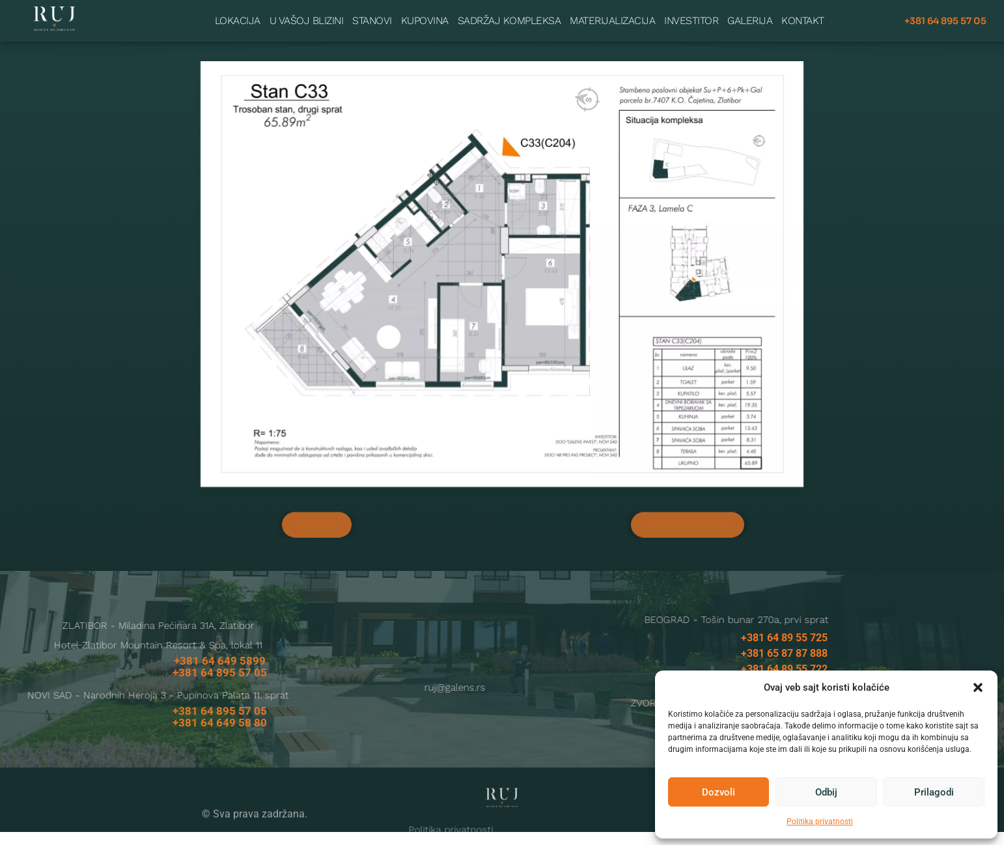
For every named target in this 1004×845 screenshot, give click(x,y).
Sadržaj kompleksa (509, 19)
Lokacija (237, 19)
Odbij (826, 792)
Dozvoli (718, 792)
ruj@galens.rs (349, 700)
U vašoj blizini (307, 19)
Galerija (749, 19)
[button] (977, 687)
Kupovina (425, 19)
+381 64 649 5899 (220, 673)
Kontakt (802, 19)
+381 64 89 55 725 (784, 650)
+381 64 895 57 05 (945, 19)
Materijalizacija (612, 19)
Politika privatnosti (820, 821)
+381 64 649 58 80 (220, 735)
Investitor (691, 19)
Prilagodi (934, 792)
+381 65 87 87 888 (784, 666)
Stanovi (372, 19)
